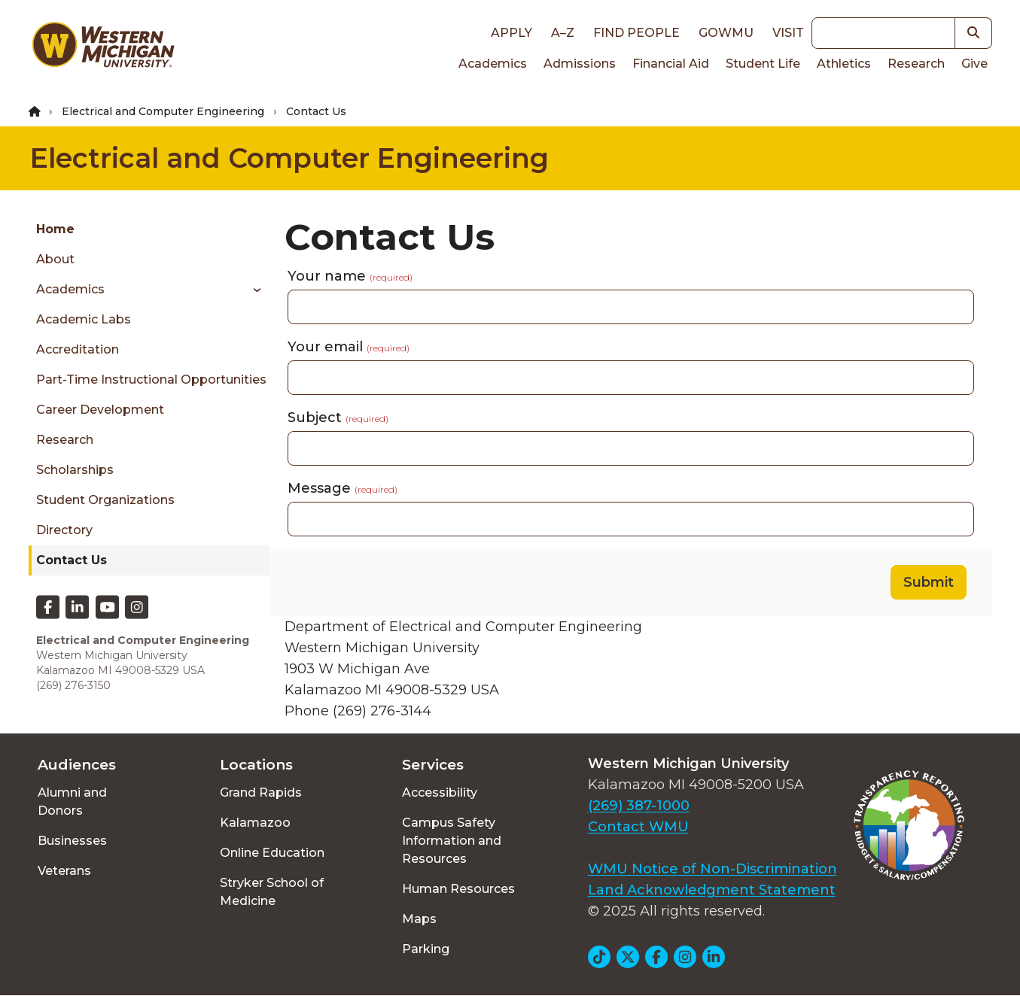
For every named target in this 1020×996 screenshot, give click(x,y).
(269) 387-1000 (639, 805)
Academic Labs (83, 319)
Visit (788, 33)
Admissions (579, 63)
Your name (350, 276)
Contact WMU (638, 826)
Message (342, 488)
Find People (636, 33)
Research (916, 63)
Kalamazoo (255, 822)
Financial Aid (670, 63)
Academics (492, 63)
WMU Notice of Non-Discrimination (712, 869)
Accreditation (77, 349)
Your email (349, 347)
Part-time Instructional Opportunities (151, 379)
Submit (928, 582)
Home (55, 229)
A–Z (562, 33)
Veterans (64, 871)
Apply (511, 33)
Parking (425, 949)
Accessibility (439, 792)
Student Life (763, 63)
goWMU (726, 33)
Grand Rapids (261, 792)
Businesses (72, 841)
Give (974, 63)
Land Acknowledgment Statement (712, 890)
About (55, 259)
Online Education (272, 853)
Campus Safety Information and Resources (451, 840)
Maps (419, 919)
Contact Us (71, 560)
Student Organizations (105, 500)
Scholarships (75, 470)
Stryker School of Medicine (272, 892)
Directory (64, 530)
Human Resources (458, 889)
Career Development (100, 409)
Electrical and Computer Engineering (163, 111)
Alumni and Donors (72, 801)
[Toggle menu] (251, 290)
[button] (973, 33)
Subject (338, 417)
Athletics (844, 63)
